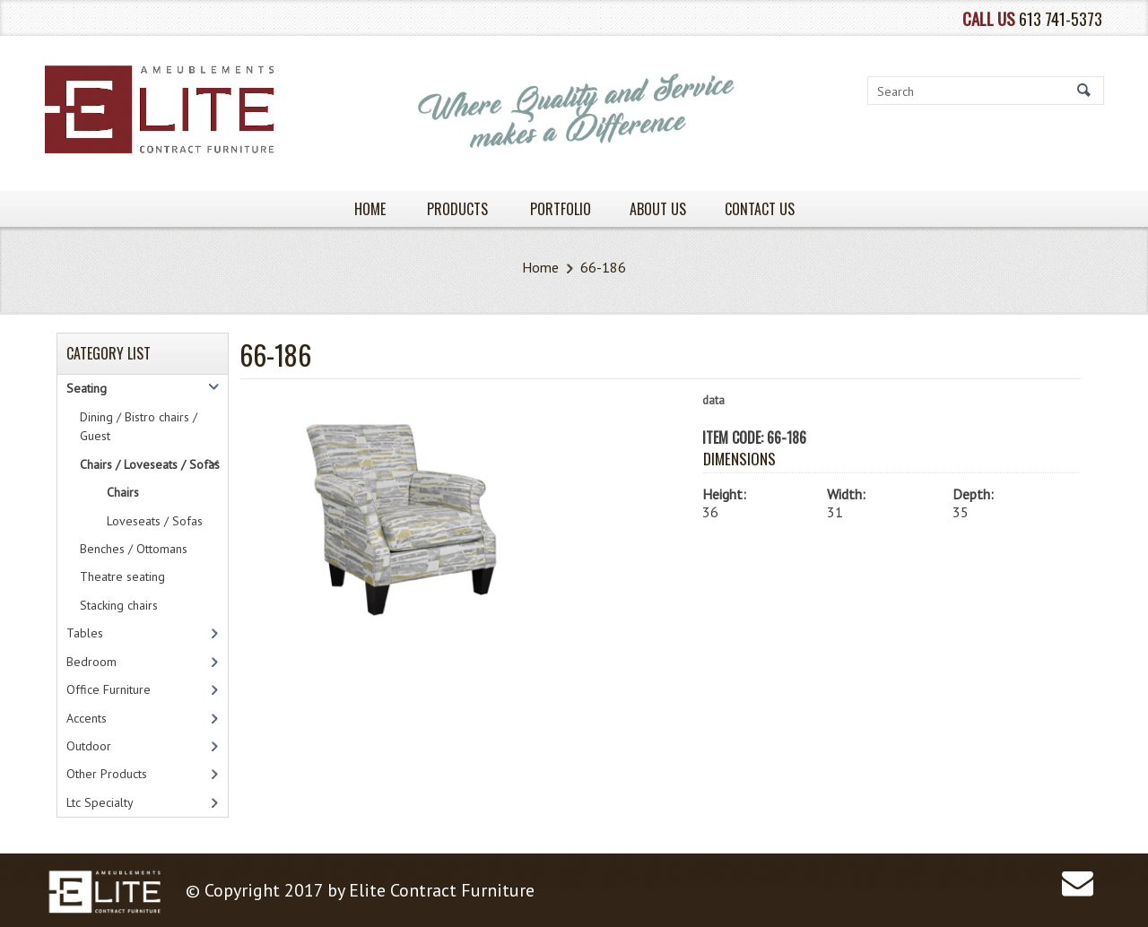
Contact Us (760, 209)
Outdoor (88, 746)
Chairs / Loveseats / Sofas (150, 464)
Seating (86, 388)
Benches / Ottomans (133, 549)
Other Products (106, 774)
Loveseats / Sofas (155, 521)
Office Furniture (108, 689)
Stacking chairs (119, 605)
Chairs (123, 492)
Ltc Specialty (100, 802)
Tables (84, 633)
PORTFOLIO (560, 209)
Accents (86, 718)
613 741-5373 (1060, 18)
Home (540, 267)
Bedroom (91, 662)
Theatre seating (122, 576)
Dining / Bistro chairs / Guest (138, 426)
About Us (658, 209)
